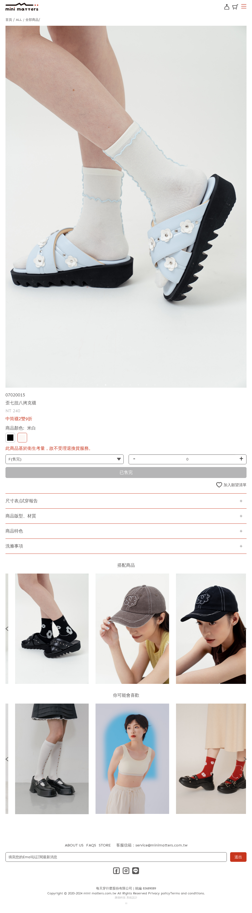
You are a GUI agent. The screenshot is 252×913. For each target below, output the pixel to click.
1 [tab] (97, 385)
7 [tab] (146, 385)
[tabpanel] (126, 207)
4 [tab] (122, 385)
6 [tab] (138, 385)
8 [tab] (155, 385)
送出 (238, 857)
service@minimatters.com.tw (161, 845)
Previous (6, 628)
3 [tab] (114, 385)
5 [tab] (130, 385)
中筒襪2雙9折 (18, 418)
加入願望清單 (235, 485)
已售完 (126, 472)
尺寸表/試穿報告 (21, 500)
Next (245, 628)
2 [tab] (105, 385)
